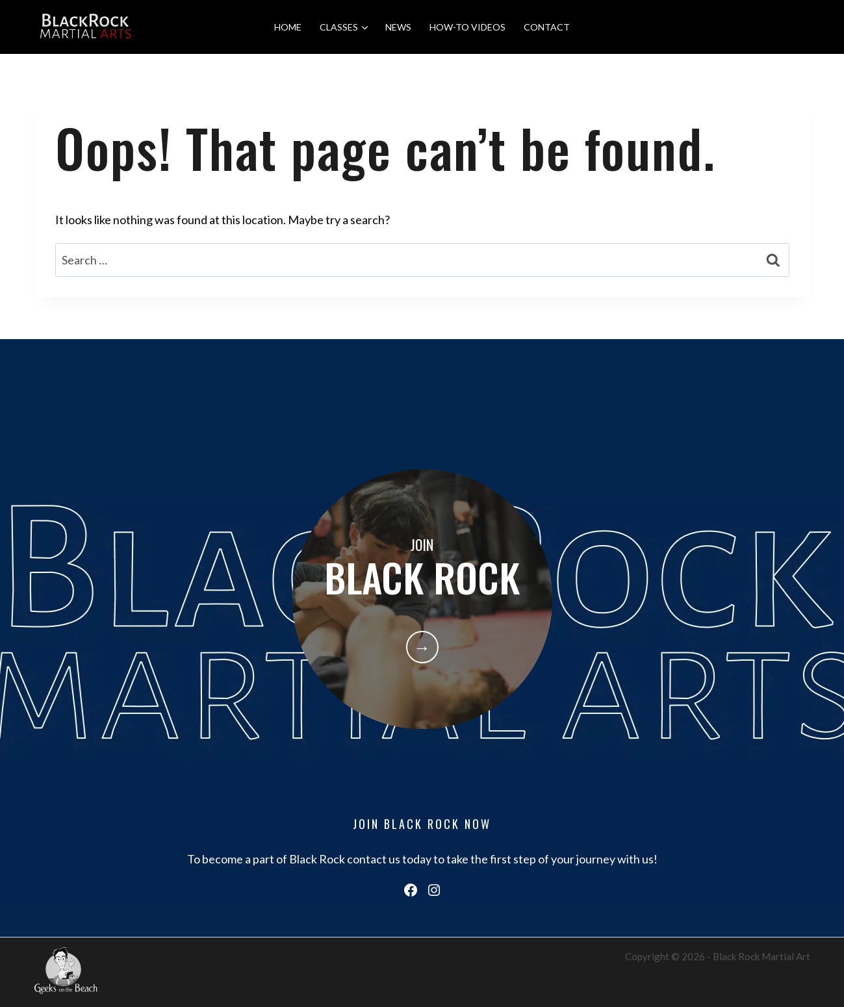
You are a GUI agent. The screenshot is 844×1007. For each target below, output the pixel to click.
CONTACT (547, 26)
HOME (287, 26)
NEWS (398, 26)
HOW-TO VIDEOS (467, 26)
